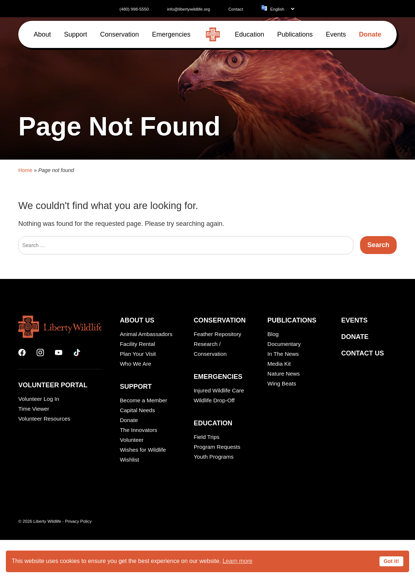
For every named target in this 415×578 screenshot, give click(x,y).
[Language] (282, 9)
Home (25, 444)
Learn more (237, 561)
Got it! (391, 561)
